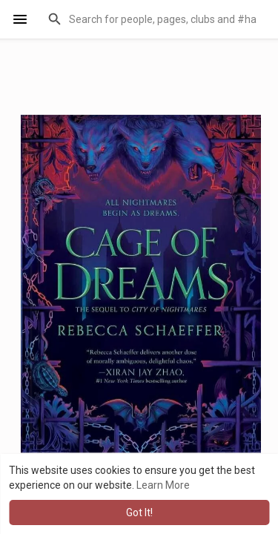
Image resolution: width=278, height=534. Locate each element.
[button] (153, 19)
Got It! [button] (139, 512)
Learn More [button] (163, 485)
